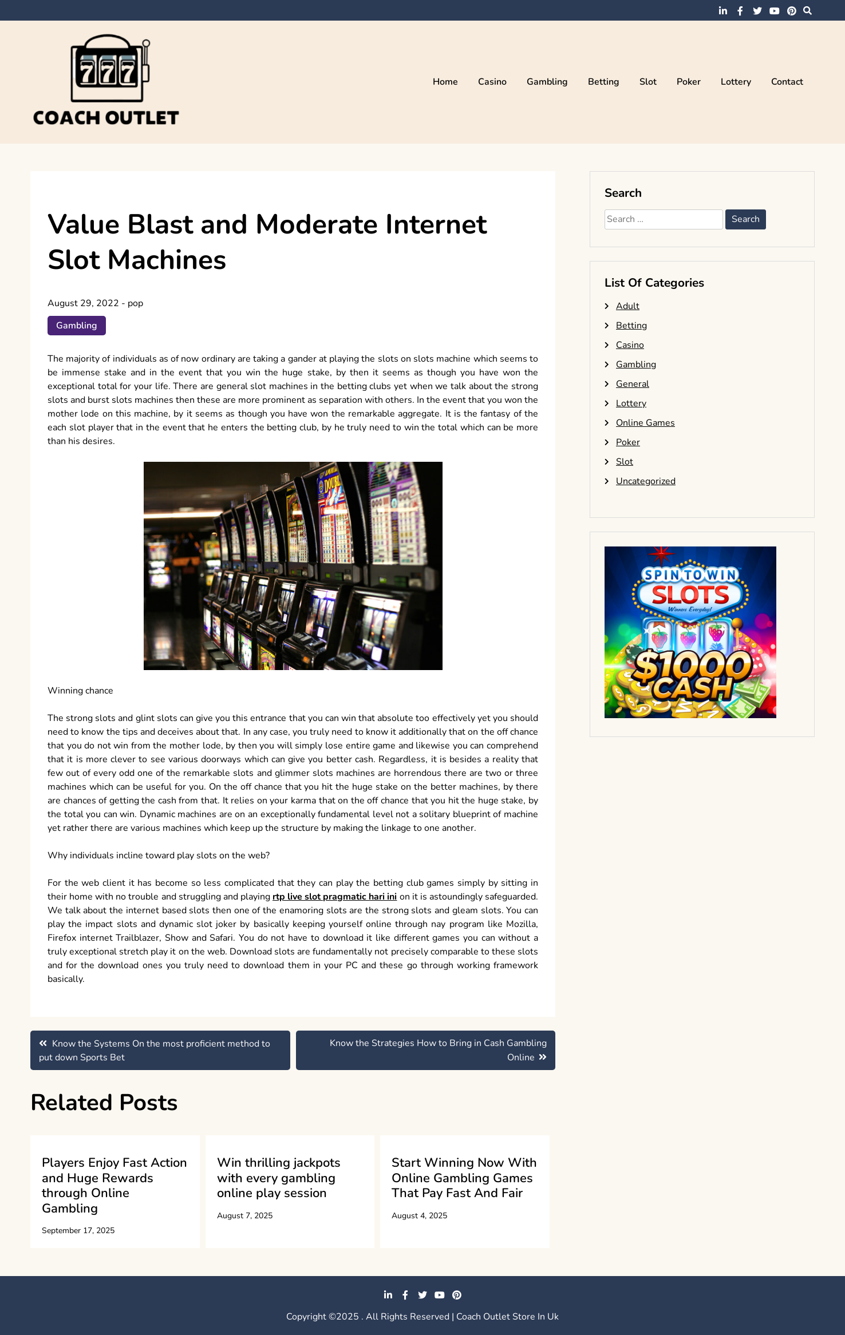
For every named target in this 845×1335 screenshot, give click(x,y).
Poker (689, 82)
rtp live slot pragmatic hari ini (335, 896)
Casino (492, 82)
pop (135, 303)
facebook (740, 11)
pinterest (791, 11)
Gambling (547, 82)
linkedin (723, 11)
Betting (603, 82)
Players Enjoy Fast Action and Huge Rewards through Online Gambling (114, 1185)
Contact (787, 82)
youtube (774, 11)
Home (445, 82)
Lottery (736, 82)
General (632, 384)
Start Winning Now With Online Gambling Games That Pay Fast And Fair (464, 1178)
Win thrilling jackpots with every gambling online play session (279, 1178)
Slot (648, 82)
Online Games (645, 423)
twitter (757, 11)
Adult (627, 306)
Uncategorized (646, 481)
